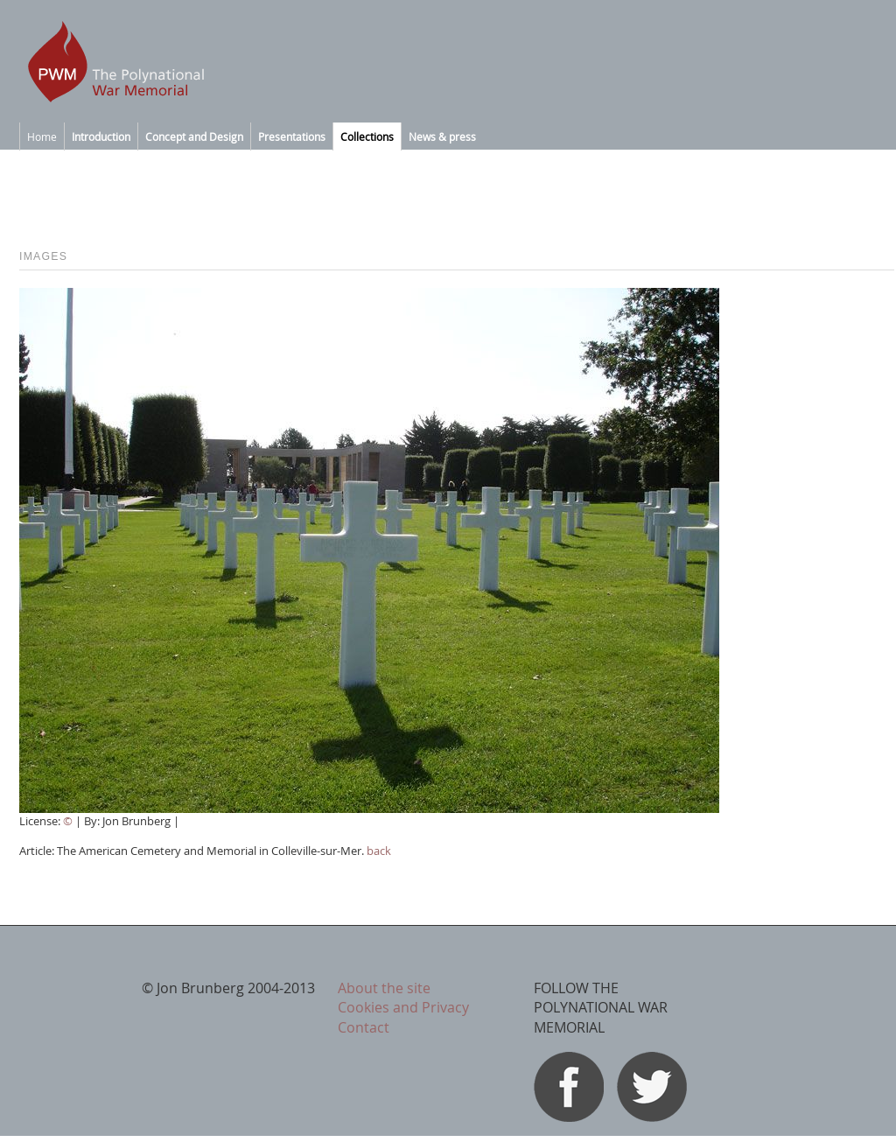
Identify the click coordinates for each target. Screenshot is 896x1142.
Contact (363, 1027)
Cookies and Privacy (403, 1007)
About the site (384, 988)
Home (42, 137)
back (379, 850)
